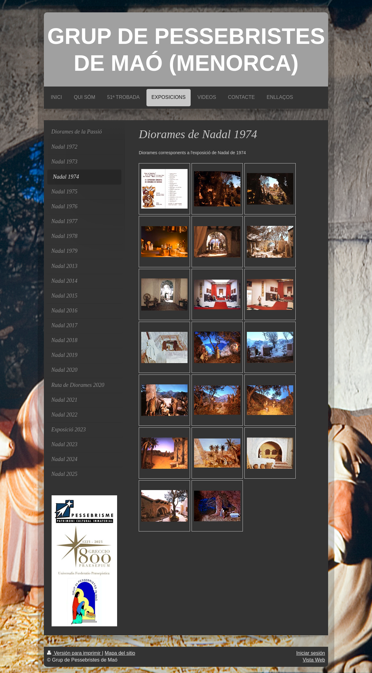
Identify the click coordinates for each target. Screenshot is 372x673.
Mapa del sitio (120, 653)
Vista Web (314, 659)
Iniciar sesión (310, 653)
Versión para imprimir (74, 653)
